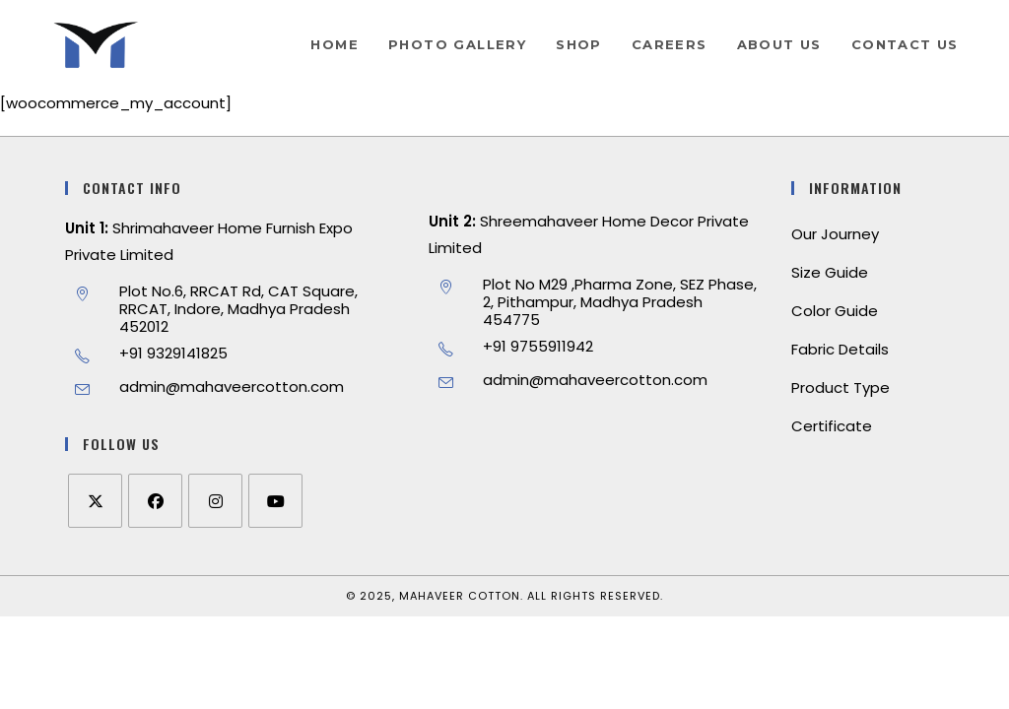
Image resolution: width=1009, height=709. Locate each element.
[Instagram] (215, 501)
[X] (95, 501)
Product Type (840, 387)
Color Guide (834, 310)
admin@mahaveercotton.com (231, 386)
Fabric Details (840, 349)
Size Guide (829, 272)
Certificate (831, 426)
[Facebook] (155, 501)
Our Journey (835, 234)
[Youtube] (275, 501)
